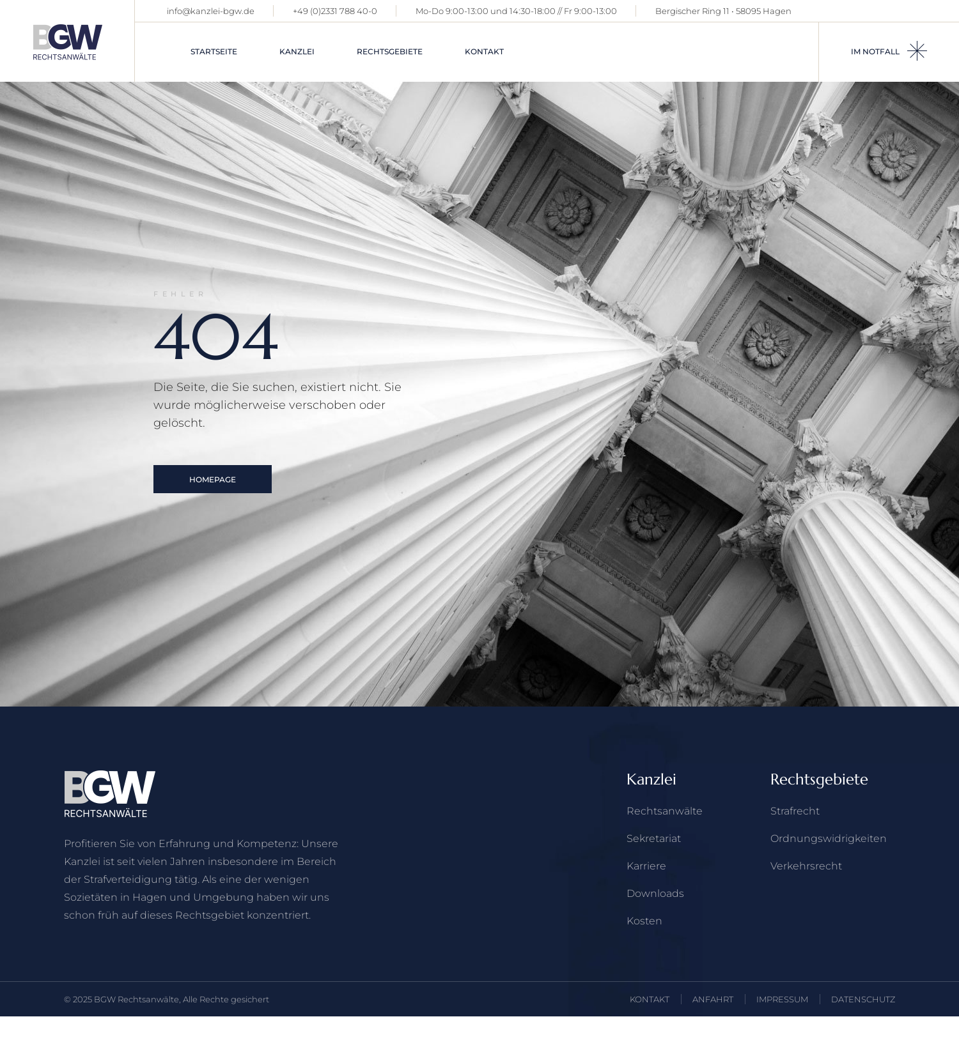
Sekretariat (654, 838)
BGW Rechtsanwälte (136, 999)
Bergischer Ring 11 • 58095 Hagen (723, 11)
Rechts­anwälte (665, 811)
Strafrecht (795, 811)
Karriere (646, 866)
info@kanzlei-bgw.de (210, 11)
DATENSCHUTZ (863, 999)
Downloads (655, 893)
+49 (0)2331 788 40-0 (335, 11)
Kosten (644, 921)
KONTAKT (649, 999)
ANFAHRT (712, 999)
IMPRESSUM (782, 999)
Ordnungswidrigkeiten (828, 838)
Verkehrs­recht (806, 866)
